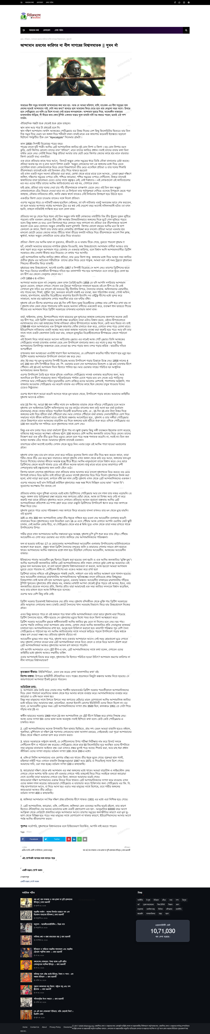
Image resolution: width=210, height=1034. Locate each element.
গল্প (177, 900)
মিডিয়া (160, 909)
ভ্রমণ (177, 904)
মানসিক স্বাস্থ (151, 909)
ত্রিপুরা (184, 900)
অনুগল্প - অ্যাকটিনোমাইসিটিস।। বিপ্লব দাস (49, 924)
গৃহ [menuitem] (24, 30)
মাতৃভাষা (140, 909)
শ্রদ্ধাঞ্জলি (140, 913)
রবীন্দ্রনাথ (169, 909)
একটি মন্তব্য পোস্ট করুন (29, 881)
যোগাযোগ (40, 2)
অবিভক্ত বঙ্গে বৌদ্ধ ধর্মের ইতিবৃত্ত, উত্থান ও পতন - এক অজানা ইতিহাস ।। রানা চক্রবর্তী (53, 975)
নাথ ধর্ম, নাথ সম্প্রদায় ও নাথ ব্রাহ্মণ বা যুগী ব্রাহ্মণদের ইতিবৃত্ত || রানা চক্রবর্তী (53, 901)
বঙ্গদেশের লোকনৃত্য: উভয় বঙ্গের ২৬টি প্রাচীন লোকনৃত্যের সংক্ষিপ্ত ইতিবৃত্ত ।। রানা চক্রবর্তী (50, 963)
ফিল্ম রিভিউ (161, 904)
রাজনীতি (178, 909)
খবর (170, 900)
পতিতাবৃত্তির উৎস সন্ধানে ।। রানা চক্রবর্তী (49, 999)
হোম (21, 39)
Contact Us (34, 1027)
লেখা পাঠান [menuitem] (59, 30)
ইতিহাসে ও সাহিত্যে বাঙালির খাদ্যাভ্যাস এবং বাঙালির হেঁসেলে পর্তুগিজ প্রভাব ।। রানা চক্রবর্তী (53, 950)
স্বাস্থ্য (160, 913)
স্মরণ (167, 913)
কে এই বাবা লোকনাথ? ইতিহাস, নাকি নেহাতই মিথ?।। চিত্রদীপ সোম (54, 1013)
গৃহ (21, 2)
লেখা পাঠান (49, 2)
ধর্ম (138, 904)
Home (25, 1027)
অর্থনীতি (140, 900)
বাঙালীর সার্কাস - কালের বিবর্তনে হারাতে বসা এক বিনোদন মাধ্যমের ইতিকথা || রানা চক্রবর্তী (52, 913)
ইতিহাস (27, 39)
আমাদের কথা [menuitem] (34, 30)
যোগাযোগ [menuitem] (46, 30)
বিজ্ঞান (170, 904)
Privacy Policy (55, 1027)
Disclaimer (68, 1027)
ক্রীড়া (164, 900)
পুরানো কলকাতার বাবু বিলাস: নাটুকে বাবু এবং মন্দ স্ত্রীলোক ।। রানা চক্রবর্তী (52, 988)
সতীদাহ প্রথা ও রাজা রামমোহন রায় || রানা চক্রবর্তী (52, 936)
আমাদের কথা (29, 2)
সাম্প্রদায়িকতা (150, 913)
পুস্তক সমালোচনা (148, 904)
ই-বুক (148, 900)
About (44, 1027)
